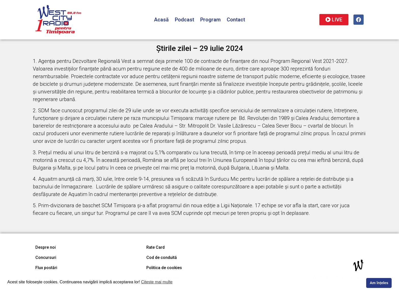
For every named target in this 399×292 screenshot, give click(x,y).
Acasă (161, 20)
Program (210, 20)
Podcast (184, 20)
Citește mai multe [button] (157, 282)
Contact (236, 20)
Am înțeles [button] (379, 283)
